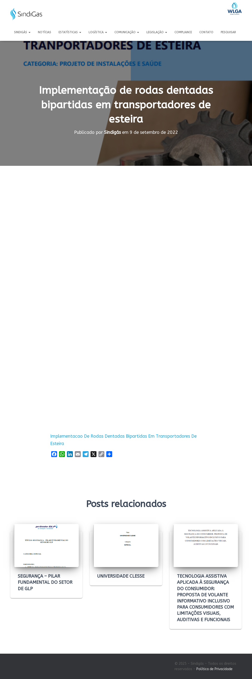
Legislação (156, 32)
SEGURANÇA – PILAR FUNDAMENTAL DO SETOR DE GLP (45, 582)
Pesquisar (228, 32)
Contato (206, 32)
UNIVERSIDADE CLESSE (120, 576)
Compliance (183, 32)
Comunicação (126, 32)
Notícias (44, 32)
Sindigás (22, 32)
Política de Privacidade (214, 669)
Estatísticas (70, 32)
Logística (98, 32)
